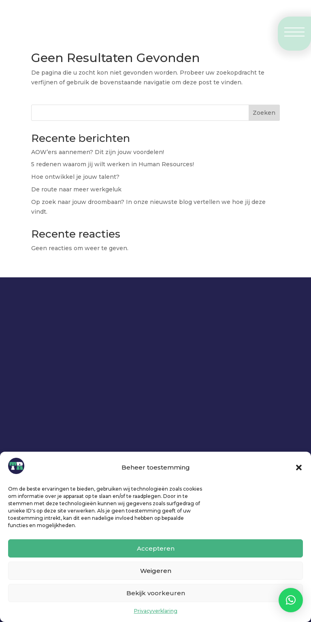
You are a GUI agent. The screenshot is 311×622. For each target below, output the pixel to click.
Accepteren (156, 548)
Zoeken (264, 112)
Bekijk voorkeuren (155, 593)
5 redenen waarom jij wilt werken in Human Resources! (112, 164)
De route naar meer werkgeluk (76, 189)
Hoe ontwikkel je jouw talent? (76, 176)
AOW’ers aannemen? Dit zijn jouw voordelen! (97, 152)
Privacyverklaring (155, 611)
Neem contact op (104, 383)
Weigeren (155, 571)
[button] (299, 467)
